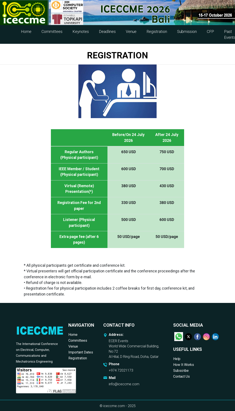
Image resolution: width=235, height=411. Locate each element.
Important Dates (80, 352)
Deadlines (107, 31)
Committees (51, 31)
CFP (210, 31)
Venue (131, 31)
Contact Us (181, 376)
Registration (157, 31)
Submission (187, 31)
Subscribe (181, 371)
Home (26, 31)
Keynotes (81, 31)
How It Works (183, 365)
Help (176, 359)
